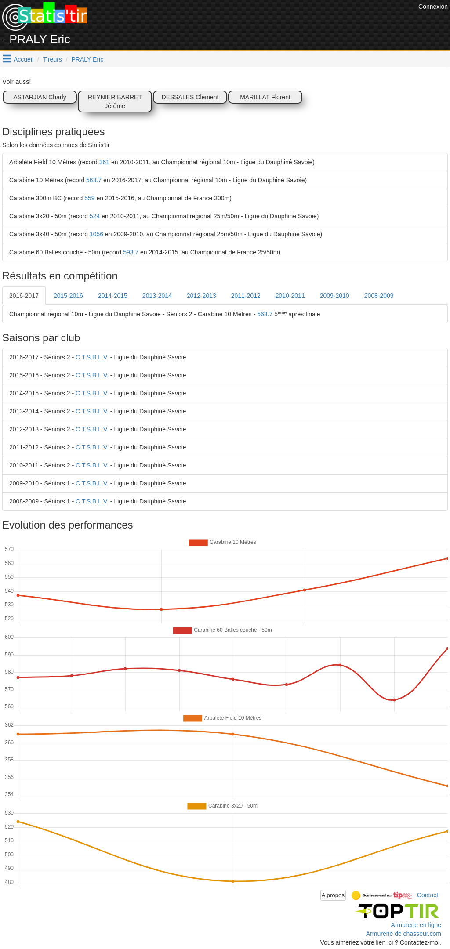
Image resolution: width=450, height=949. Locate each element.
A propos (333, 895)
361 (104, 162)
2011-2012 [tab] (246, 295)
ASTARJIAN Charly (39, 97)
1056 (96, 234)
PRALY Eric (88, 59)
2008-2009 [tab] (379, 295)
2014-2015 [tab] (112, 295)
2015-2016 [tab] (68, 295)
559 (89, 198)
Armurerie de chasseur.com (403, 933)
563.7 (94, 180)
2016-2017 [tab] (24, 295)
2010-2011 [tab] (290, 295)
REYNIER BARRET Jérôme (115, 101)
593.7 (130, 252)
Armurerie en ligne (416, 924)
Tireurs (52, 59)
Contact (427, 894)
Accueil (23, 59)
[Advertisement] (256, 22)
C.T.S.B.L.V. (92, 357)
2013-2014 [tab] (157, 295)
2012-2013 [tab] (201, 295)
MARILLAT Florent (265, 97)
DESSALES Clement (190, 97)
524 (95, 216)
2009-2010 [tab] (334, 295)
